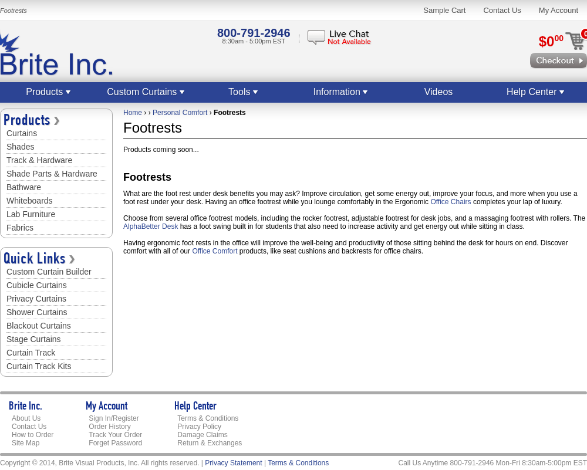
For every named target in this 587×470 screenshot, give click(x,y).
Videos (438, 92)
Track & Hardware (39, 160)
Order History (109, 426)
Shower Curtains (37, 312)
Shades (20, 146)
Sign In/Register (114, 418)
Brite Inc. (25, 407)
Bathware (23, 187)
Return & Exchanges (209, 443)
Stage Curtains (33, 339)
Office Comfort (214, 251)
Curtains (21, 133)
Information (341, 92)
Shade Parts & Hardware (51, 173)
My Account (558, 10)
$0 (551, 41)
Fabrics (19, 227)
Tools (243, 92)
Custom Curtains (146, 92)
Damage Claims (202, 435)
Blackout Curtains (38, 325)
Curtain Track (30, 352)
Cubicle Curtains (36, 285)
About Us (26, 418)
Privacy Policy (199, 426)
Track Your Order (115, 435)
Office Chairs (450, 202)
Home (132, 113)
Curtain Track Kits (38, 366)
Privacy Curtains (36, 298)
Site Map (25, 443)
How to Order (32, 435)
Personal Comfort (180, 113)
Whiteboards (29, 200)
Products (49, 92)
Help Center (536, 92)
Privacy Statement (233, 463)
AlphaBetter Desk (150, 226)
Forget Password (115, 443)
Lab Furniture (30, 214)
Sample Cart (444, 10)
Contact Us (502, 10)
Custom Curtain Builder (49, 271)
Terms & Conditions (207, 418)
